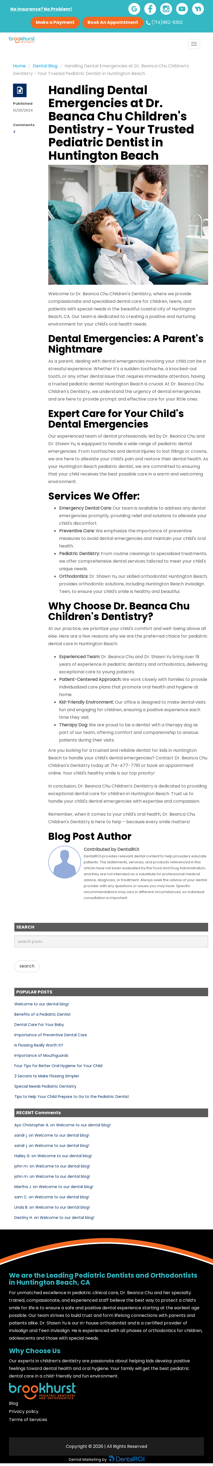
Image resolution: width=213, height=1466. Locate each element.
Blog (13, 1403)
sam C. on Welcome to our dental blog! (51, 1197)
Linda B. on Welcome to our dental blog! (52, 1207)
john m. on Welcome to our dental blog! (52, 1166)
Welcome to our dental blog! (41, 1004)
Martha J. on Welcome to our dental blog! (53, 1186)
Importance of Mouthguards (41, 1055)
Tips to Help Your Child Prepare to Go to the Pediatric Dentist (71, 1096)
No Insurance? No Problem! (41, 9)
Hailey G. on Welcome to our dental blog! (53, 1156)
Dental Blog (45, 66)
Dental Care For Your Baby (39, 1024)
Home (19, 66)
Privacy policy (23, 1411)
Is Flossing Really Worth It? (38, 1045)
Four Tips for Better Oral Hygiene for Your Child (58, 1065)
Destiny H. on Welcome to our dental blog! (54, 1217)
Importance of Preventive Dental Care (50, 1035)
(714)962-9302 (164, 22)
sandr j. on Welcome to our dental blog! (51, 1135)
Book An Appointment (113, 22)
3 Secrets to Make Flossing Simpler (46, 1076)
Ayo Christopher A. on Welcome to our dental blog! (62, 1125)
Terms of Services (28, 1419)
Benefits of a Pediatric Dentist (42, 1014)
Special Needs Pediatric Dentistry (45, 1086)
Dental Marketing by (88, 1459)
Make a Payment (55, 22)
